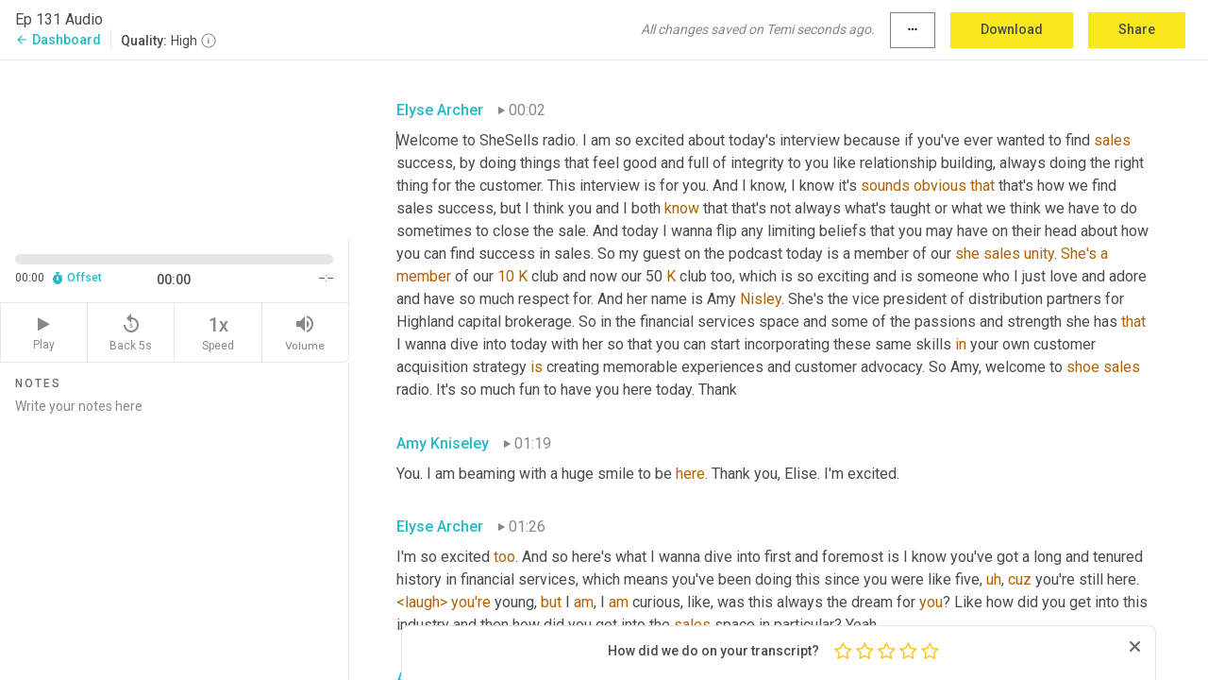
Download (1012, 29)
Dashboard (58, 39)
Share (1136, 29)
